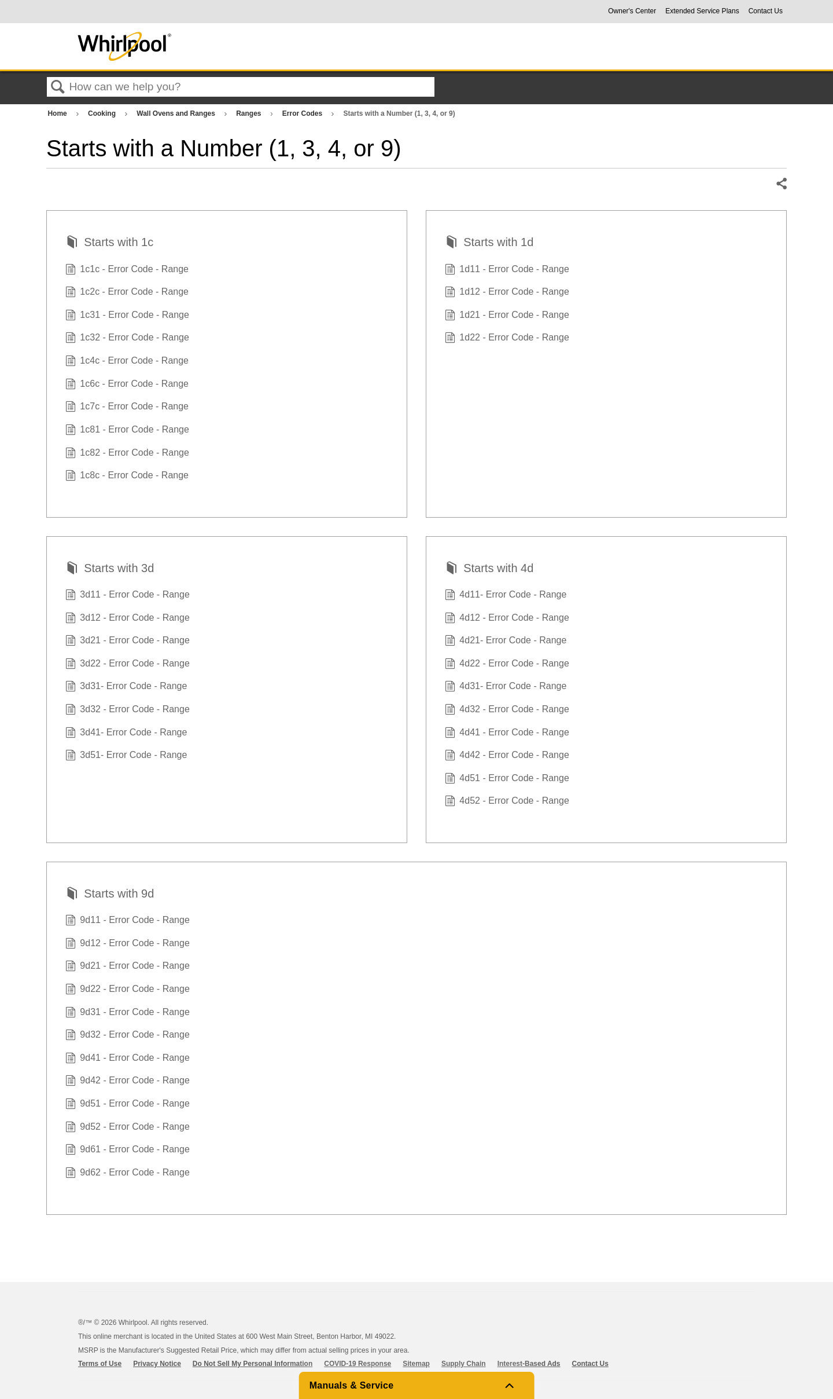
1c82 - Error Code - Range (127, 454)
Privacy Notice (157, 1364)
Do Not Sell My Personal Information (252, 1364)
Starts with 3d (109, 569)
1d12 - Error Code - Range (507, 293)
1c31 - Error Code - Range (127, 316)
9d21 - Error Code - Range (127, 967)
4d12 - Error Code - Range (507, 619)
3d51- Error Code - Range (126, 756)
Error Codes (303, 113)
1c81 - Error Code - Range (127, 431)
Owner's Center (632, 11)
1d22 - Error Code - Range (507, 339)
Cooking (102, 113)
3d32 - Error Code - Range (127, 710)
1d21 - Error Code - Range (507, 316)
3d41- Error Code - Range (126, 734)
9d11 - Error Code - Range (127, 921)
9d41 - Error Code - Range (127, 1059)
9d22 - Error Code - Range (127, 990)
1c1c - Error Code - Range (127, 270)
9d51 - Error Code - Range (127, 1105)
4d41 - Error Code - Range (507, 734)
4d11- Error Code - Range (505, 596)
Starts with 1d (489, 243)
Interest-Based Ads (529, 1364)
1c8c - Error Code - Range (127, 476)
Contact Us (766, 11)
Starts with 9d (109, 894)
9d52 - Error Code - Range (127, 1128)
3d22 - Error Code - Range (127, 665)
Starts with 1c (109, 243)
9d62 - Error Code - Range (127, 1174)
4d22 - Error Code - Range (507, 665)
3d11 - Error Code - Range (127, 596)
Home (58, 113)
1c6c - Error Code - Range (127, 385)
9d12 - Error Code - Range (127, 944)
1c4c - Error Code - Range (127, 362)
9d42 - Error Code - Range (127, 1082)
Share (781, 184)
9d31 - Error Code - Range (127, 1013)
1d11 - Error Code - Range (507, 270)
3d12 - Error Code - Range (127, 619)
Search (57, 87)
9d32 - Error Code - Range (127, 1036)
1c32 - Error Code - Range (127, 339)
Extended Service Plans (702, 11)
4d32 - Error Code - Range (507, 710)
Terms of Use (99, 1364)
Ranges (249, 113)
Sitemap (416, 1364)
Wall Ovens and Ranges (177, 113)
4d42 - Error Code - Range (507, 756)
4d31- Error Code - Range (505, 687)
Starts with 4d (489, 569)
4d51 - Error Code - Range (507, 779)
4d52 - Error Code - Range (507, 802)
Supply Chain (463, 1364)
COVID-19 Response (357, 1364)
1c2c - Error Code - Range (127, 293)
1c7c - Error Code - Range (127, 408)
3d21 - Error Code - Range (127, 641)
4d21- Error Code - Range (505, 641)
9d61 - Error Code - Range (127, 1150)
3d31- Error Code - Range (126, 687)
